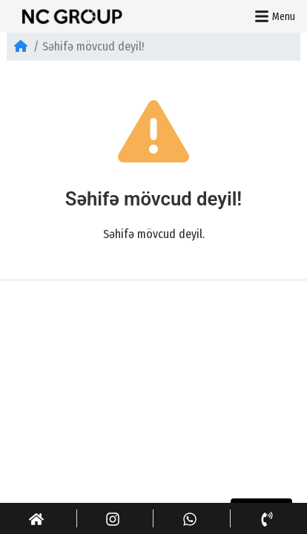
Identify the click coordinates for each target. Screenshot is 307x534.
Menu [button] (275, 16)
